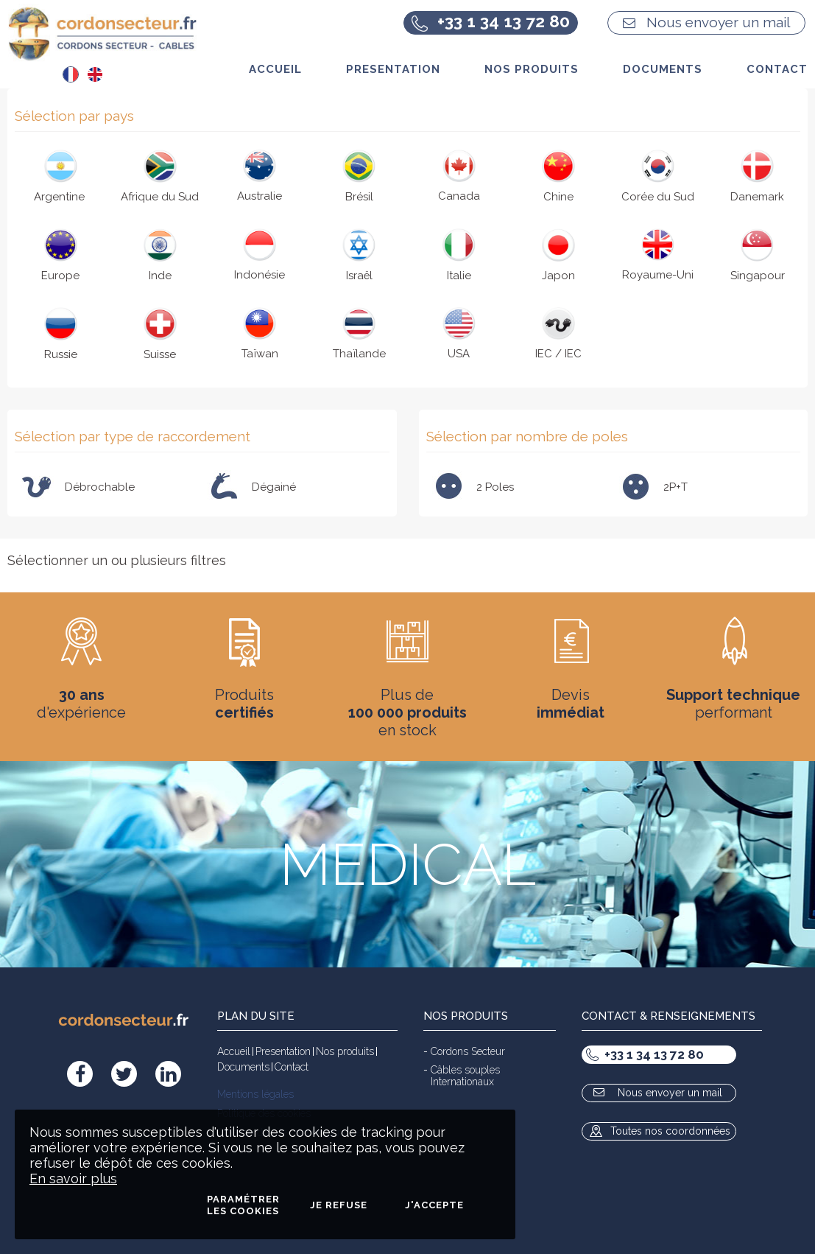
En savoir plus (73, 1178)
